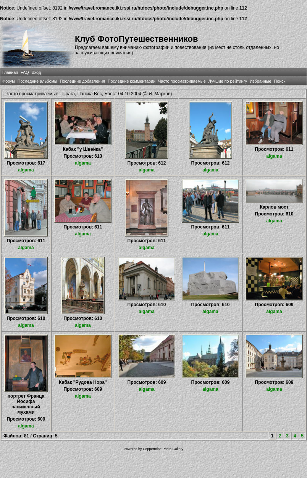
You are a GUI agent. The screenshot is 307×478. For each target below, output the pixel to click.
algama (26, 170)
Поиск (279, 81)
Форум (8, 81)
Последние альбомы (37, 81)
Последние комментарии (131, 81)
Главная (10, 72)
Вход (36, 72)
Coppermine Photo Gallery (163, 449)
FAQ (25, 72)
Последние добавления (82, 81)
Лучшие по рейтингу (227, 81)
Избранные (260, 81)
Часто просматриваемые (182, 81)
